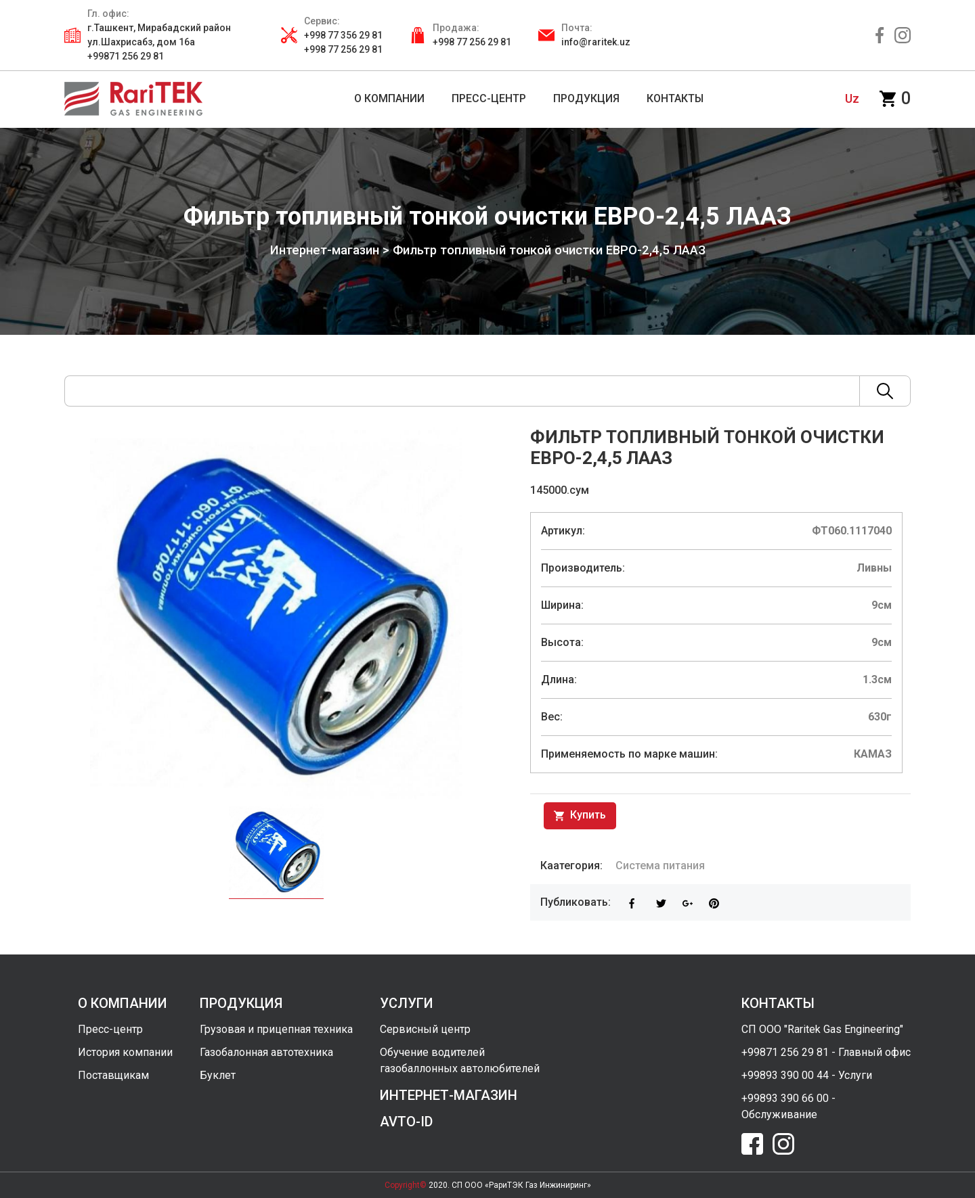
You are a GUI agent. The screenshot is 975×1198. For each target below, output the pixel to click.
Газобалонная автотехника (266, 1052)
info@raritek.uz (595, 42)
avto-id (406, 1121)
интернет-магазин (448, 1095)
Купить (580, 816)
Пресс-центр (110, 1029)
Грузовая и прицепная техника (276, 1029)
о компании (122, 1003)
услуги (406, 1003)
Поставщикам (113, 1075)
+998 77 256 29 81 (472, 42)
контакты (778, 1003)
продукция (241, 1003)
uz (852, 98)
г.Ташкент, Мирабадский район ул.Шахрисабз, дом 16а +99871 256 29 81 (159, 42)
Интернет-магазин (324, 250)
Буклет (218, 1075)
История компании (125, 1052)
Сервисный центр (425, 1029)
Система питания (660, 865)
